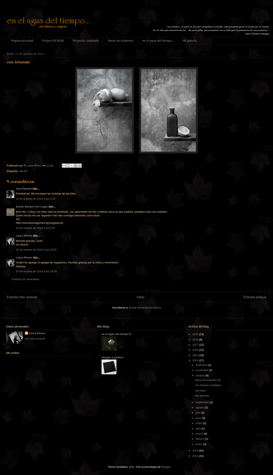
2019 (195, 334)
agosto (200, 407)
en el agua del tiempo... (158, 40)
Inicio (140, 297)
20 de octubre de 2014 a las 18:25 (36, 249)
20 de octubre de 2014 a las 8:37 (35, 228)
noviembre (202, 370)
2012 (195, 455)
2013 (195, 450)
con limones (202, 395)
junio (199, 418)
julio (198, 412)
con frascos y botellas (208, 385)
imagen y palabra (112, 357)
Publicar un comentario (25, 279)
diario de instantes (120, 40)
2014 (195, 360)
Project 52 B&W (53, 40)
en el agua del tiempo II (116, 334)
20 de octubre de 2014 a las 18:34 (36, 271)
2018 (195, 339)
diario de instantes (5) (208, 380)
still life (23, 171)
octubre (200, 375)
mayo (199, 423)
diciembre (202, 365)
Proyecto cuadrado (86, 40)
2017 (195, 344)
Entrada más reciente (22, 297)
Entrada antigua (255, 297)
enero (199, 444)
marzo (200, 433)
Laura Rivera (24, 235)
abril (198, 428)
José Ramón (24, 188)
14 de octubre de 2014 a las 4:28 (35, 198)
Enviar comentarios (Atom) (145, 307)
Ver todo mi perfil (35, 338)
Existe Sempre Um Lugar (32, 206)
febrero (200, 438)
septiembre (203, 402)
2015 (195, 355)
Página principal (22, 40)
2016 (195, 349)
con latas (200, 390)
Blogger (165, 466)
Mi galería (189, 40)
